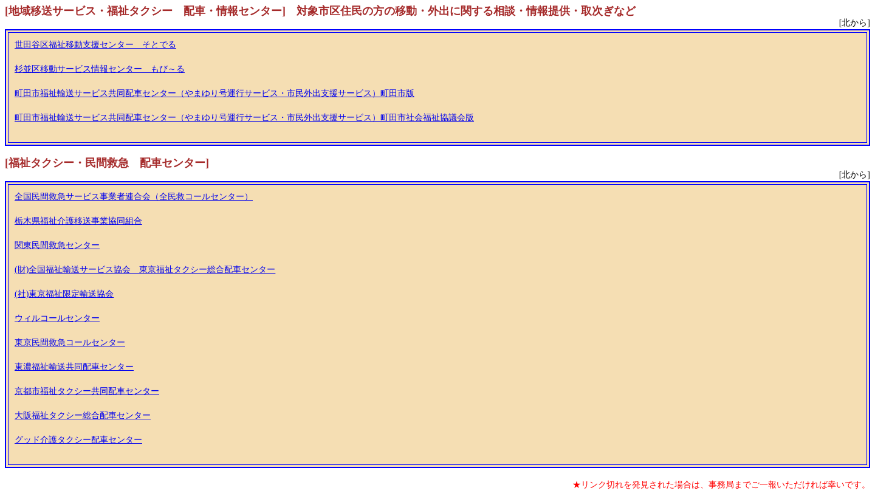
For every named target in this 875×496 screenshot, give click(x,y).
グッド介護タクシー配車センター (78, 439)
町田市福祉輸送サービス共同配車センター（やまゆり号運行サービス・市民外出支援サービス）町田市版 (214, 93)
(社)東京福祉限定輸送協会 (64, 293)
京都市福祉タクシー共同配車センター (87, 391)
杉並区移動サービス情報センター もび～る (100, 69)
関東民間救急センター (57, 245)
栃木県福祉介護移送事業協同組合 (78, 221)
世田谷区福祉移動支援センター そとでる (95, 44)
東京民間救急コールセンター (70, 342)
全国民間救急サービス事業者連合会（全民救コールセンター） (134, 196)
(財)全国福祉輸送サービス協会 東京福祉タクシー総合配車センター (145, 269)
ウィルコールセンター (57, 318)
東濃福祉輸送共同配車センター (74, 366)
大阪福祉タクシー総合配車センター (83, 415)
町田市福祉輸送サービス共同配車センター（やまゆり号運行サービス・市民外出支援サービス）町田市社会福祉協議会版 (244, 117)
